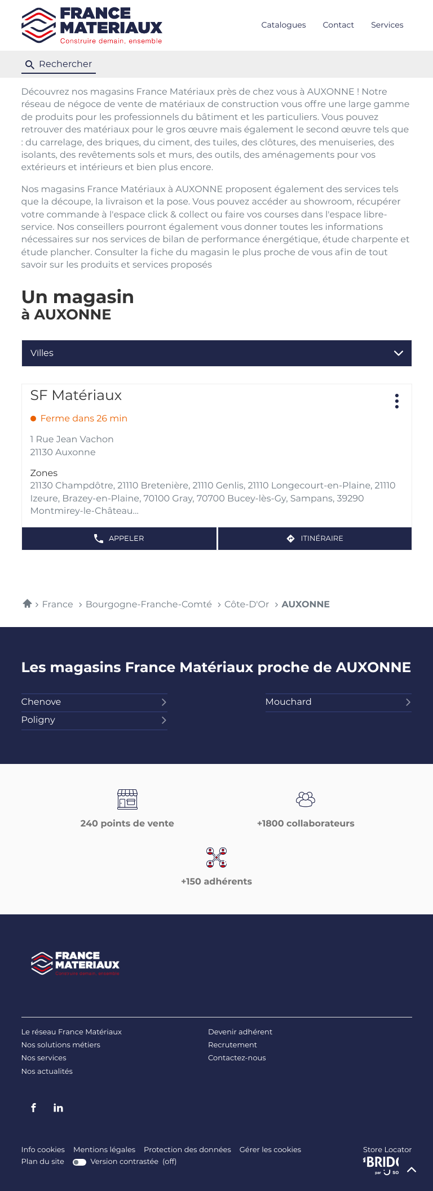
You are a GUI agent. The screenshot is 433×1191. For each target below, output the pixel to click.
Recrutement (232, 1045)
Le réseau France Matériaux (71, 1032)
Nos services (44, 1058)
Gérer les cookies (270, 1150)
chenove (94, 702)
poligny (94, 720)
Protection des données (187, 1150)
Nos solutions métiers (60, 1045)
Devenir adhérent (240, 1032)
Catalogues (284, 25)
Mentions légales (104, 1150)
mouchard (339, 702)
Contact (339, 25)
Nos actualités (47, 1071)
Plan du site (42, 1162)
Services (387, 25)
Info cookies (43, 1150)
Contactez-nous (237, 1058)
